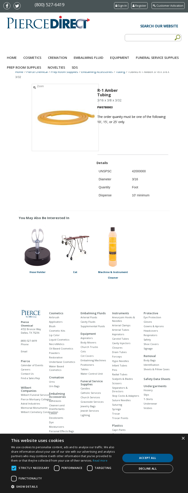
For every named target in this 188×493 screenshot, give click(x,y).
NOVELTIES (56, 67)
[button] (64, 487)
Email (24, 351)
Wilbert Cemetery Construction (39, 412)
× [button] (183, 438)
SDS (75, 67)
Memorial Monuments (34, 407)
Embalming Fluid (88, 57)
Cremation (57, 57)
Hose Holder (38, 272)
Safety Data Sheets (157, 379)
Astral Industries (30, 403)
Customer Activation (168, 6)
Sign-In (121, 6)
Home (12, 57)
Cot (75, 272)
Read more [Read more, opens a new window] (100, 460)
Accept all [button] (147, 458)
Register (139, 6)
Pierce (25, 361)
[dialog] (94, 463)
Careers (25, 369)
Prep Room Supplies (24, 67)
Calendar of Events (32, 365)
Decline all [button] (148, 468)
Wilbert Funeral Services (35, 394)
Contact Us (27, 373)
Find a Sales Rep (30, 378)
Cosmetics (32, 57)
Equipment (119, 57)
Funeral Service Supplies (157, 57)
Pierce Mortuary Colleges (36, 399)
